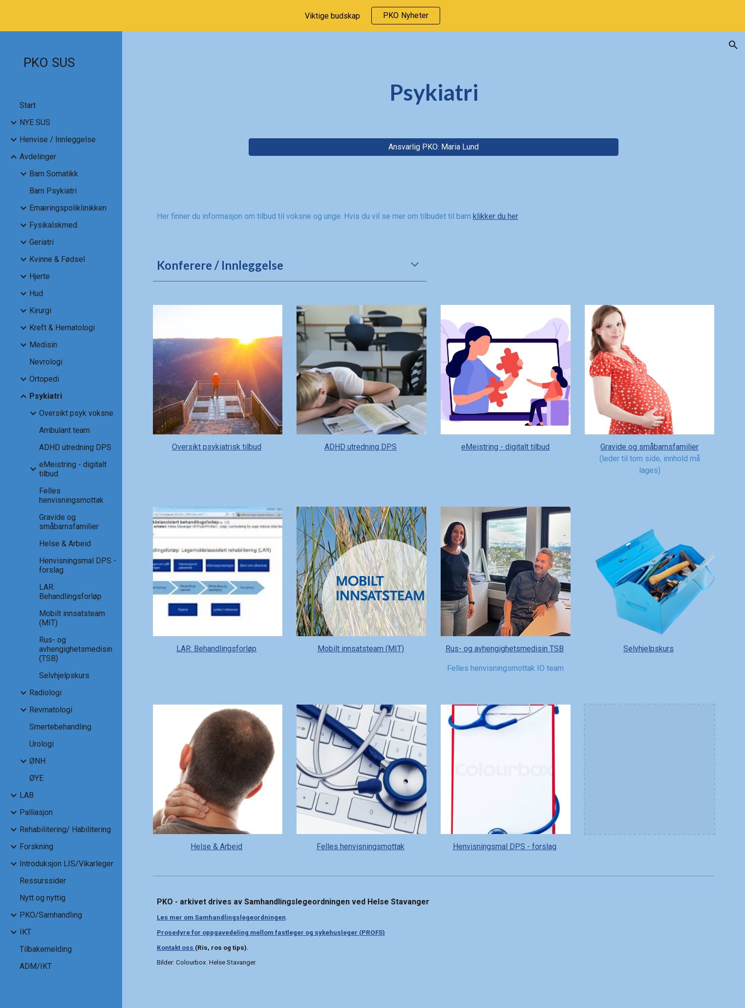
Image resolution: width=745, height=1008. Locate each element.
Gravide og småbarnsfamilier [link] (69, 522)
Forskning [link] (36, 846)
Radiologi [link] (45, 692)
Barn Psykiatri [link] (53, 190)
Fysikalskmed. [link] (54, 225)
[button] (733, 45)
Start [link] (28, 105)
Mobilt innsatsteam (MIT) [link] (72, 618)
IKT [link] (25, 932)
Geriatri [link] (41, 242)
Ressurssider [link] (43, 880)
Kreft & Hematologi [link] (62, 327)
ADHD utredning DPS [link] (75, 447)
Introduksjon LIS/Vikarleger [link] (66, 863)
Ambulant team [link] (64, 430)
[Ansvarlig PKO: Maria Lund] (433, 146)
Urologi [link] (41, 744)
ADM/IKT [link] (36, 966)
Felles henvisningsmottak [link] (71, 495)
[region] (372, 15)
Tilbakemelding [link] (46, 949)
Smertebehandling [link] (60, 726)
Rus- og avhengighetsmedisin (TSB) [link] (75, 649)
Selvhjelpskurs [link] (64, 675)
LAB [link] (27, 795)
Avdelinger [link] (38, 156)
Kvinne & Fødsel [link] (57, 259)
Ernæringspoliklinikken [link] (67, 208)
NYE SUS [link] (35, 122)
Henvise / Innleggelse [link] (58, 139)
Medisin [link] (43, 344)
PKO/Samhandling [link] (51, 915)
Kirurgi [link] (40, 310)
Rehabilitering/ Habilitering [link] (65, 829)
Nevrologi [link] (46, 361)
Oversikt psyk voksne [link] (76, 413)
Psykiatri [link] (45, 396)
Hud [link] (36, 293)
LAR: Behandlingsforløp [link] (70, 591)
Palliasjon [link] (36, 812)
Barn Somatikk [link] (53, 173)
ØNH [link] (37, 761)
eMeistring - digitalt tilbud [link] (72, 469)
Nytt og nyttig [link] (42, 897)
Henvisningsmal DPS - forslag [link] (77, 565)
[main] (433, 92)
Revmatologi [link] (50, 709)
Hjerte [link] (39, 276)
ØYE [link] (36, 778)
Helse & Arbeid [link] (65, 543)
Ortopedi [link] (44, 379)
